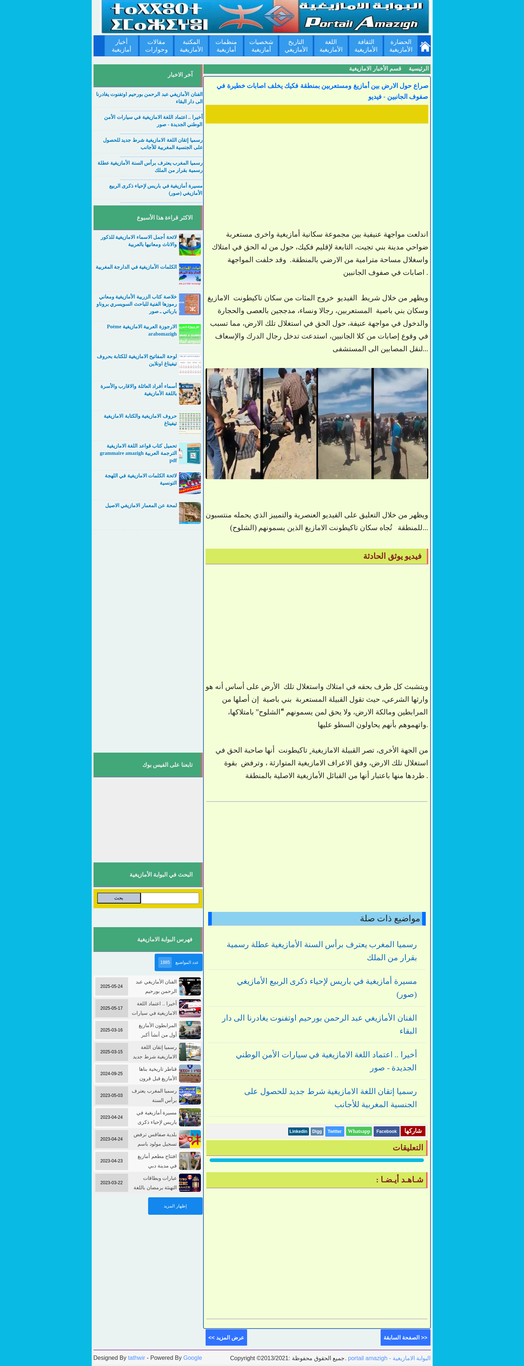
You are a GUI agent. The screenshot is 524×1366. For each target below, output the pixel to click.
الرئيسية (419, 68)
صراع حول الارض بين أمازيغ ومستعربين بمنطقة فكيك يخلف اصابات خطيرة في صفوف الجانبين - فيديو (322, 91)
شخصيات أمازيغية (261, 46)
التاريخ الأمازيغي (296, 46)
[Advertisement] (317, 177)
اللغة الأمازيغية (331, 46)
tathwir (136, 1358)
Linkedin (298, 1131)
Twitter (335, 1131)
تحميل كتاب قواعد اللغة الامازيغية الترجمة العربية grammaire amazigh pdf (138, 453)
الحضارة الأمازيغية (401, 46)
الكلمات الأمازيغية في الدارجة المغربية (136, 267)
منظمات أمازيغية (226, 46)
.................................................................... (161, 109)
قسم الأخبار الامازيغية (375, 68)
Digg (317, 1131)
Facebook (386, 1131)
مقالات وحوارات (156, 46)
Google (192, 1358)
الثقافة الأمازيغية (366, 46)
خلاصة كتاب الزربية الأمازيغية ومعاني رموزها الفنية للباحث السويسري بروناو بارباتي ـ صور (136, 304)
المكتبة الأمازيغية (191, 46)
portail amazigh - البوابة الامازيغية (388, 1358)
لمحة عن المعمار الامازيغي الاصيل (141, 505)
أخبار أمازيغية (121, 46)
